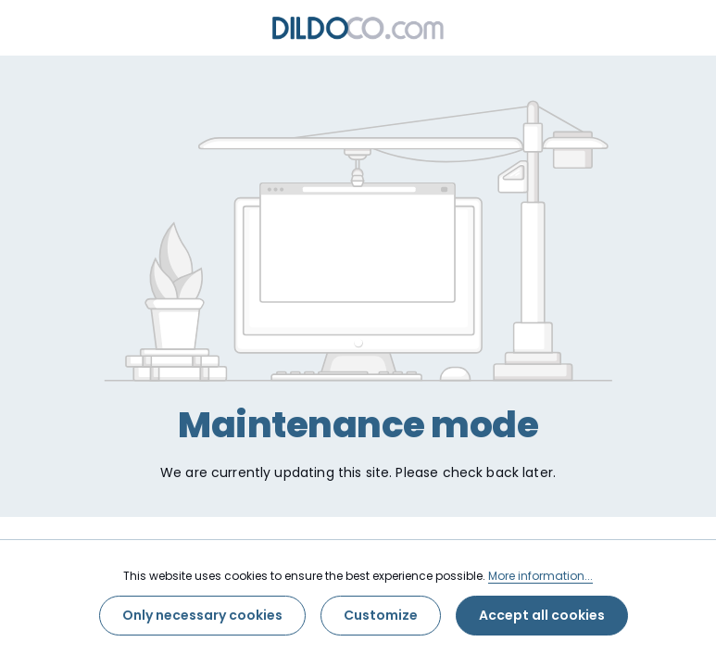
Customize (381, 615)
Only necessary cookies (202, 615)
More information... (540, 576)
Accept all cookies (542, 615)
